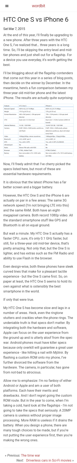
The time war (30, 455)
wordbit (38, 5)
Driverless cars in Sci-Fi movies (48, 460)
